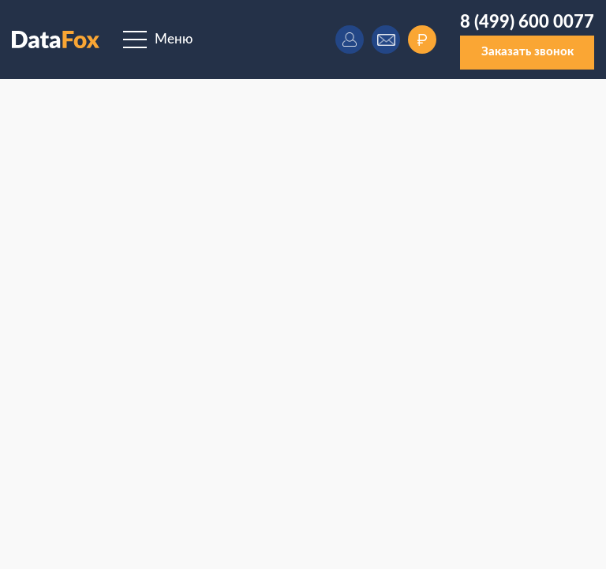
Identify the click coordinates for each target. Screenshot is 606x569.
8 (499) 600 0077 (527, 22)
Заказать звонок (527, 52)
